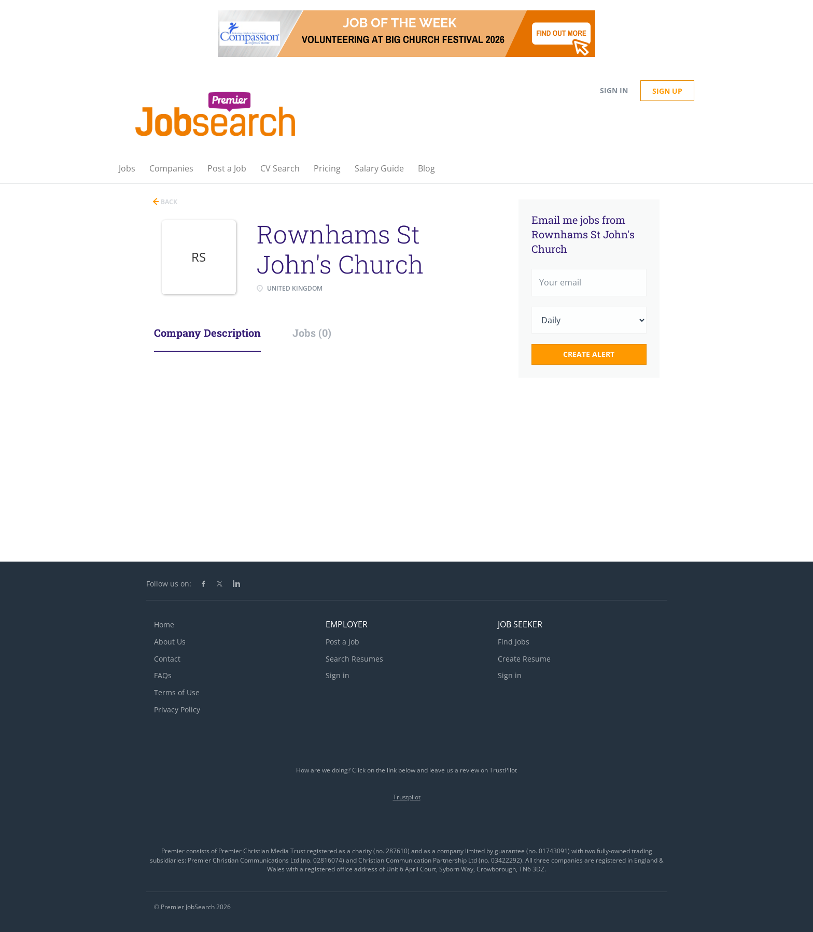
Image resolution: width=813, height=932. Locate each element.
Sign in (614, 90)
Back (168, 201)
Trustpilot (406, 797)
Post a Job (342, 642)
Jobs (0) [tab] (311, 332)
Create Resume (524, 659)
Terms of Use (177, 692)
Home (164, 624)
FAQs (163, 675)
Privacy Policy (177, 709)
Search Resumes (354, 659)
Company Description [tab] (207, 332)
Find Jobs (513, 642)
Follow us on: (168, 584)
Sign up (667, 91)
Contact (167, 659)
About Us (170, 642)
